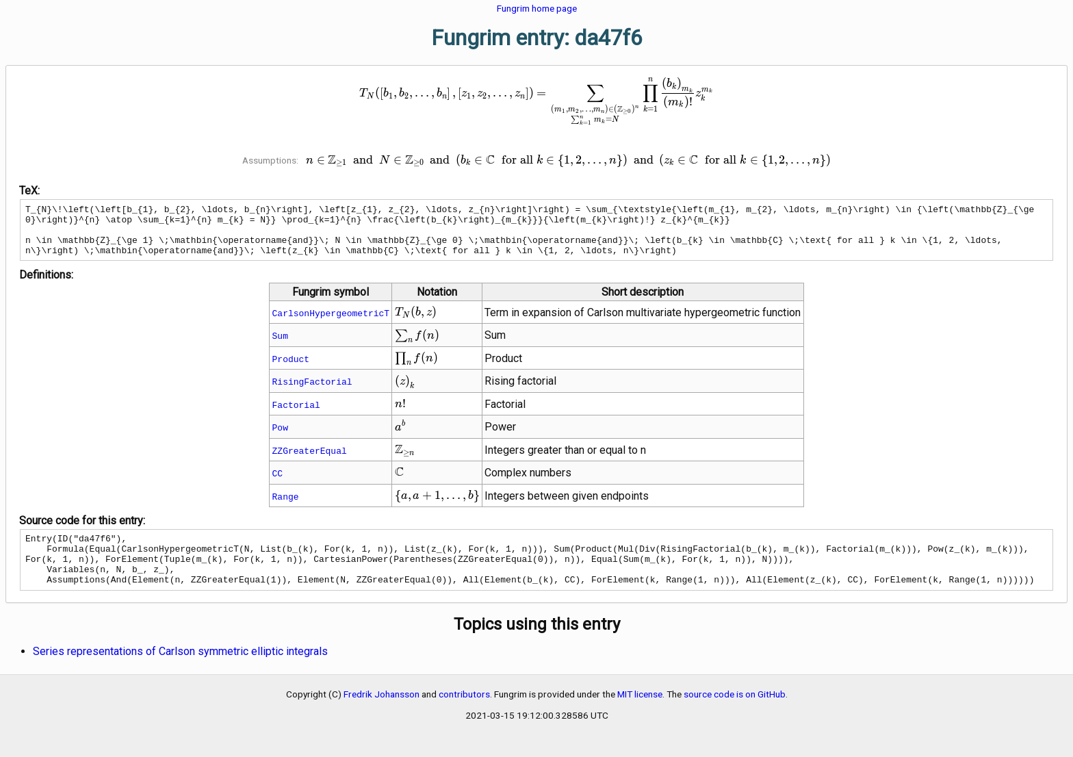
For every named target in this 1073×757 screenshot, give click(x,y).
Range (285, 506)
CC (277, 483)
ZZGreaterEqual (309, 460)
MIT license (639, 714)
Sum (280, 345)
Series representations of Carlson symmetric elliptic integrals (180, 671)
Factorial (296, 415)
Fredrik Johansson (381, 714)
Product (291, 369)
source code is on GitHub (735, 714)
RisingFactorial (312, 391)
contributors (464, 714)
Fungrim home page (537, 8)
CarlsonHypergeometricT (331, 323)
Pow (280, 437)
